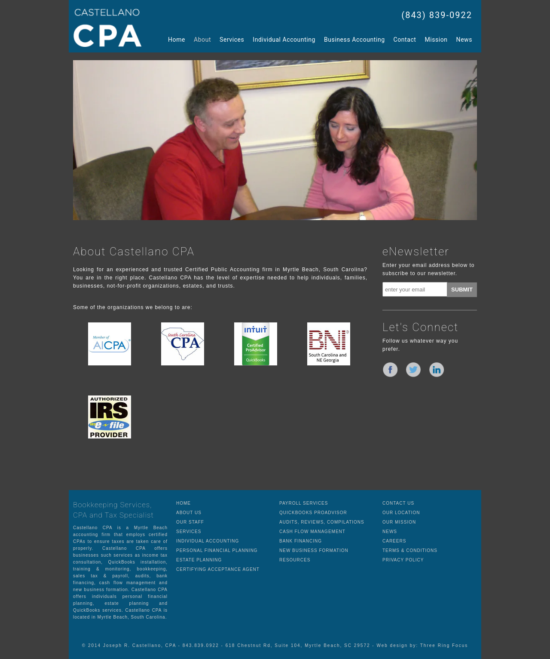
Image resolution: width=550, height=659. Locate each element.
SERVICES (188, 531)
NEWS (389, 531)
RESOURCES (294, 560)
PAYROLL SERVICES (303, 503)
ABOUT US (189, 512)
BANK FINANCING (300, 541)
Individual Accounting (284, 39)
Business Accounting (354, 39)
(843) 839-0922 (436, 15)
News (464, 39)
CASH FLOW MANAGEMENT (312, 531)
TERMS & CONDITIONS (409, 550)
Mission (436, 39)
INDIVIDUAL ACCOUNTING (207, 541)
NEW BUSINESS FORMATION (313, 550)
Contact (405, 39)
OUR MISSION (399, 522)
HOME (183, 503)
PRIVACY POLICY (403, 560)
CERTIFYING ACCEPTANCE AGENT (218, 569)
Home (176, 39)
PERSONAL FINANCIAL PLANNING (217, 550)
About (202, 39)
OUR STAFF (190, 522)
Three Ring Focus (444, 645)
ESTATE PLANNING (199, 560)
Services (232, 39)
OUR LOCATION (401, 512)
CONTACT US (398, 503)
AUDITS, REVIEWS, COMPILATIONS (321, 522)
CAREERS (394, 541)
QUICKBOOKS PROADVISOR (313, 512)
